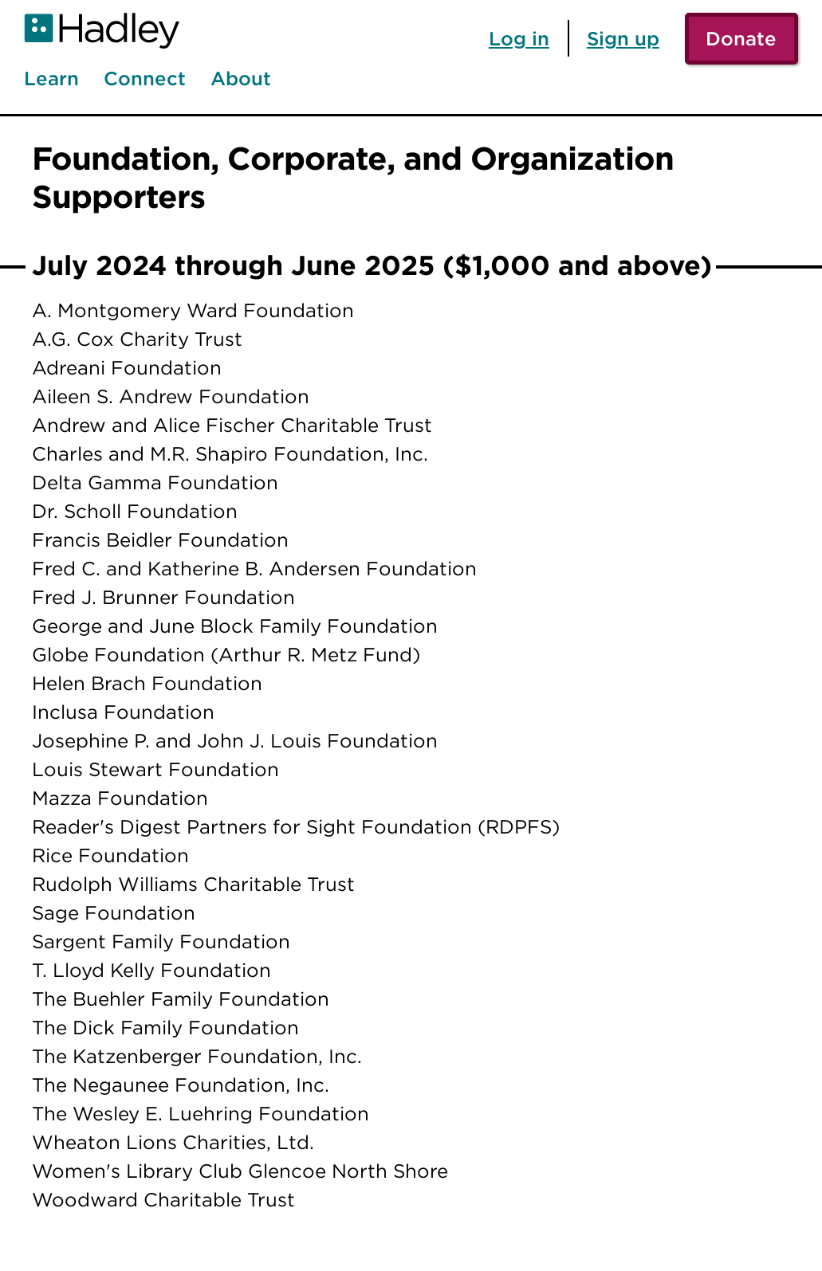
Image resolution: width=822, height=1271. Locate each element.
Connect (145, 79)
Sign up (623, 38)
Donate (741, 38)
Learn (51, 79)
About (240, 79)
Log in (519, 38)
